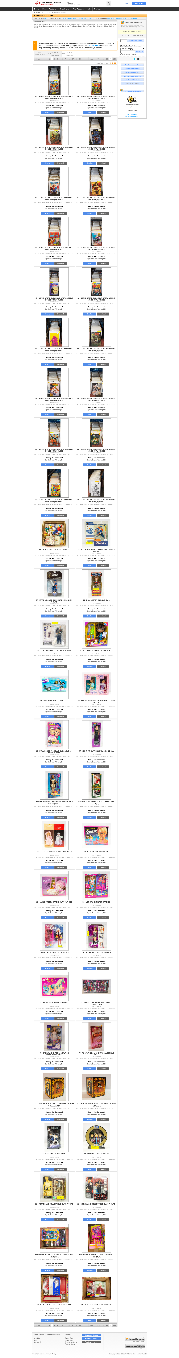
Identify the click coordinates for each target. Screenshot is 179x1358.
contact (97, 9)
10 (103, 59)
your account (78, 9)
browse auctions (49, 9)
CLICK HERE (95, 45)
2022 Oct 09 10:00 (69, 54)
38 (76, 59)
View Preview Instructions (132, 65)
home (36, 9)
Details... (47, 113)
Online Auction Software (138, 1341)
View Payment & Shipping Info (132, 76)
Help (35, 1340)
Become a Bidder (91, 1335)
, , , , (76, 18)
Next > (92, 59)
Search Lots (69, 1340)
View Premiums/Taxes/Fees (132, 72)
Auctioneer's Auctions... (132, 116)
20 (107, 59)
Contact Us (37, 1342)
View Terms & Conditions (132, 79)
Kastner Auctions (132, 101)
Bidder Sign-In (70, 1338)
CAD (45, 18)
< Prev (37, 59)
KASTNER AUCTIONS (59, 13)
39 (80, 59)
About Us (37, 1338)
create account (139, 3)
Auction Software (140, 1349)
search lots (64, 9)
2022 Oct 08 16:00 (55, 54)
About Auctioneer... (132, 114)
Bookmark (60, 113)
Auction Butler (70, 1344)
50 (110, 59)
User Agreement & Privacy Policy (44, 1354)
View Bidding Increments (132, 68)
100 (114, 59)
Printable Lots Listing (132, 83)
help (89, 9)
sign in (126, 3)
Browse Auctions (71, 1342)
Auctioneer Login (91, 1342)
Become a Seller (91, 1338)
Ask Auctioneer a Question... (131, 91)
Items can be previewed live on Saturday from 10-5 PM (122, 18)
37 (73, 59)
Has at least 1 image (128, 54)
